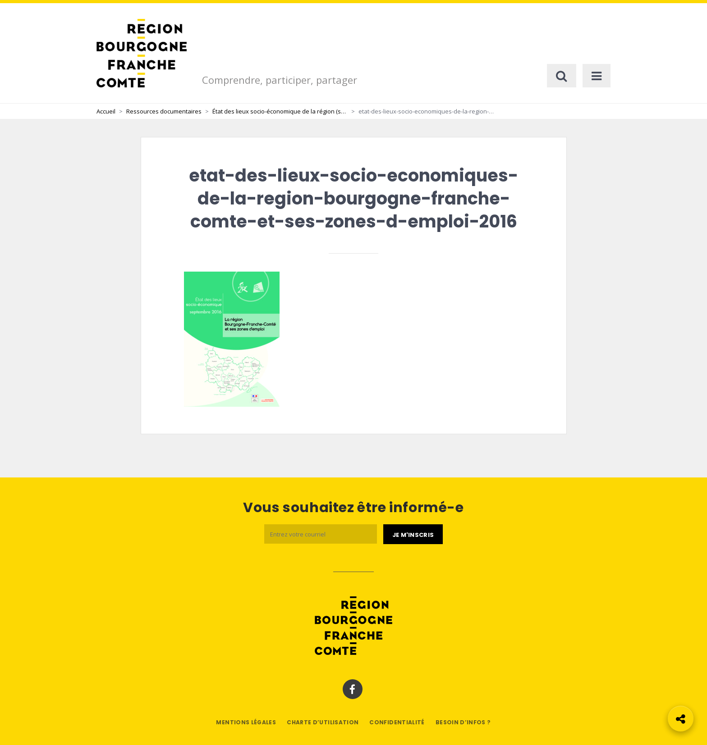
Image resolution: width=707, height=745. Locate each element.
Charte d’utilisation (322, 722)
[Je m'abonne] (413, 534)
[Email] (320, 534)
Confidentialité (396, 722)
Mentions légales (246, 722)
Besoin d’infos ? (463, 722)
